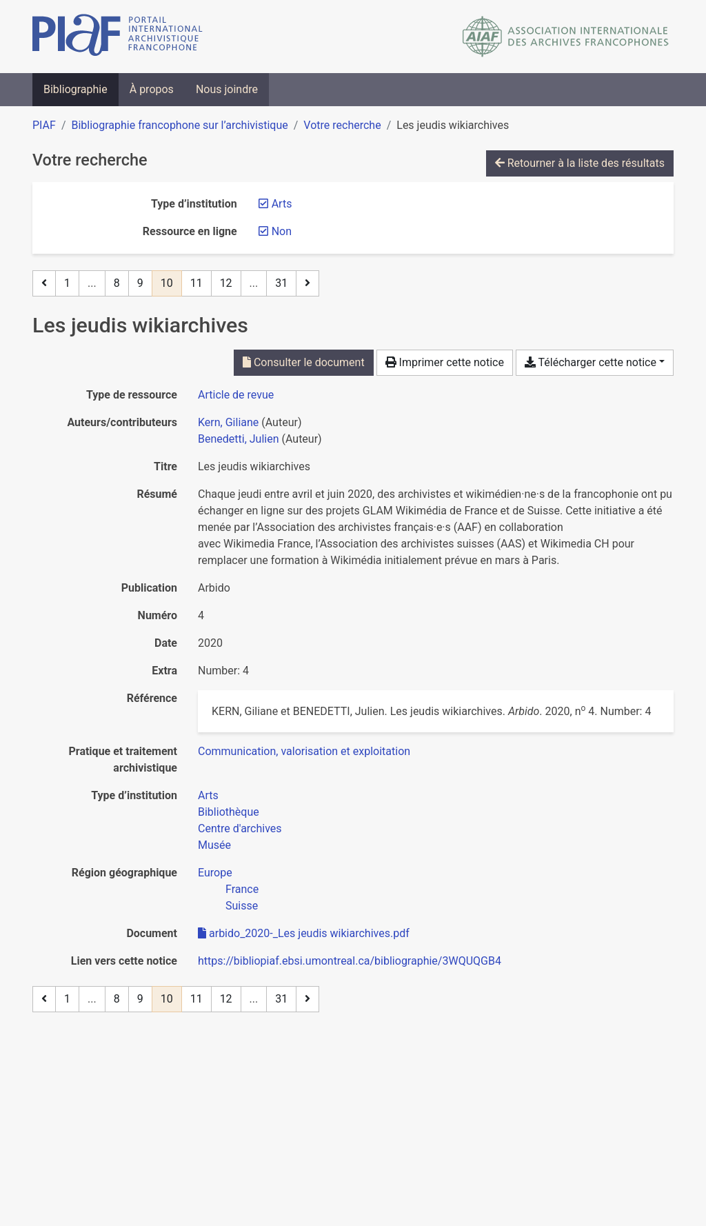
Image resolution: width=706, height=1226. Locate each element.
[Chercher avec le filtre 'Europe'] (215, 872)
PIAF (44, 125)
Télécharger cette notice (590, 362)
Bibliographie (75, 89)
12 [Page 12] (226, 283)
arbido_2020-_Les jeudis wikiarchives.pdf (304, 933)
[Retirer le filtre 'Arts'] (282, 203)
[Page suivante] (307, 283)
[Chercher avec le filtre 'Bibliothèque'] (228, 811)
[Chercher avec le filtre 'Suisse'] (241, 905)
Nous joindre (227, 89)
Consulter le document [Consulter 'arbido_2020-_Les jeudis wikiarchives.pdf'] (304, 362)
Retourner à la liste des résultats (580, 163)
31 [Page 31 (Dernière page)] (281, 283)
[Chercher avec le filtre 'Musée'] (214, 845)
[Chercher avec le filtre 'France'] (242, 889)
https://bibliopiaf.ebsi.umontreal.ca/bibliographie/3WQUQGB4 (349, 960)
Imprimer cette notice (444, 362)
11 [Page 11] (196, 283)
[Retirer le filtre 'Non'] (282, 231)
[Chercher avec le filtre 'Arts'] (208, 795)
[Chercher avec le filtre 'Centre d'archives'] (240, 828)
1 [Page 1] (67, 283)
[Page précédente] (44, 283)
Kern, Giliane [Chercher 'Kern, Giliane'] (228, 422)
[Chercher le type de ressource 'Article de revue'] (236, 394)
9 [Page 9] (140, 283)
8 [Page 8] (117, 283)
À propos (152, 89)
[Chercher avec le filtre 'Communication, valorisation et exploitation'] (304, 751)
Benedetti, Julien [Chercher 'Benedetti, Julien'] (238, 438)
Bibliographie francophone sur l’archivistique (179, 125)
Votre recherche (342, 125)
